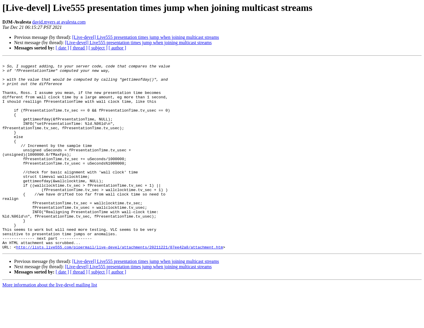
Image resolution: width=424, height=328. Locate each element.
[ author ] (117, 47)
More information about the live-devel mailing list (49, 322)
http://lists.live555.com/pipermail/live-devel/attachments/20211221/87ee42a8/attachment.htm (119, 285)
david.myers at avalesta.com (58, 21)
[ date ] (62, 47)
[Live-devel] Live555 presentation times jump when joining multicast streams (145, 37)
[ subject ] (98, 47)
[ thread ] (78, 47)
